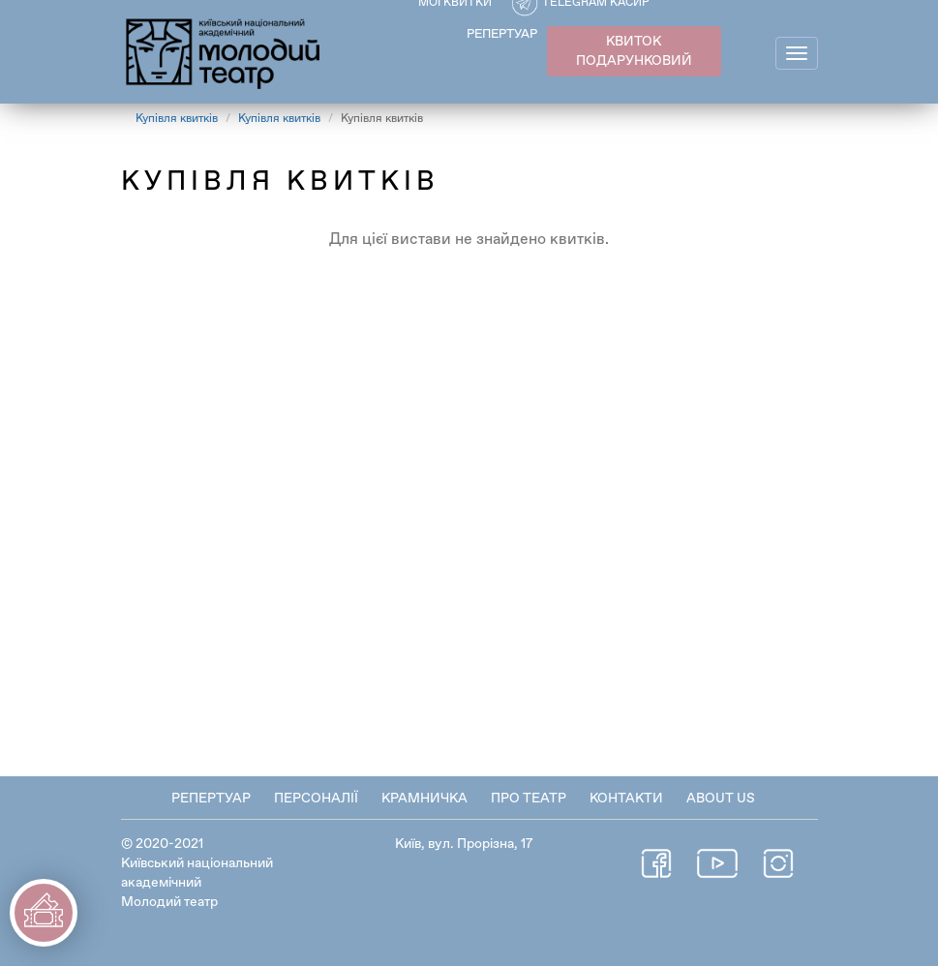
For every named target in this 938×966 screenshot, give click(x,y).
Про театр (528, 798)
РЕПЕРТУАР (502, 34)
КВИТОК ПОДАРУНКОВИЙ (634, 51)
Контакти (626, 798)
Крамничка (424, 798)
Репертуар (211, 798)
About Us (720, 798)
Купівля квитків (177, 119)
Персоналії (316, 798)
